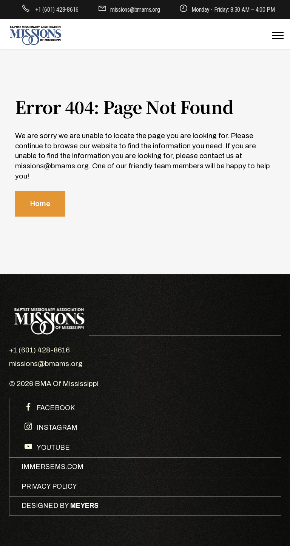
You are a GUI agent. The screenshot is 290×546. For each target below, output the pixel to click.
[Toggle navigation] (278, 35)
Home (40, 204)
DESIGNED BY (60, 505)
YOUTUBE (52, 447)
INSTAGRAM (56, 427)
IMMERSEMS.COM (52, 467)
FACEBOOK (55, 408)
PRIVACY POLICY (49, 486)
